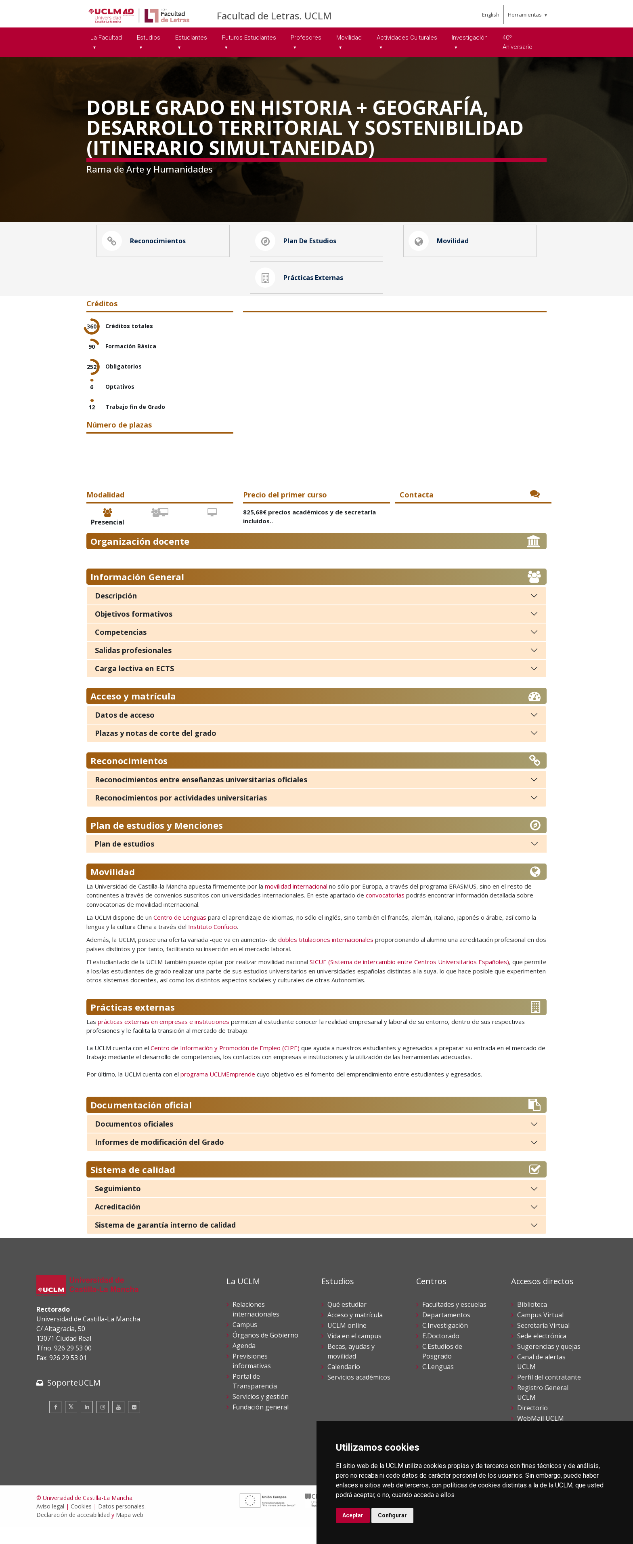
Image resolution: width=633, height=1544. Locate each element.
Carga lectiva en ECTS (134, 685)
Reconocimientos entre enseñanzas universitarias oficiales (201, 796)
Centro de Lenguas (179, 934)
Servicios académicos (358, 1394)
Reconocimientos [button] (146, 245)
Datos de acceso (125, 731)
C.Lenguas (438, 1383)
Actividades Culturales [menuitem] (407, 37)
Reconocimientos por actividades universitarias (181, 814)
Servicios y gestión (261, 1413)
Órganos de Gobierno (265, 1352)
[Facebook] (55, 1424)
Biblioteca (532, 1321)
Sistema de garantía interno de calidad (165, 1242)
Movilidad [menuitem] (349, 37)
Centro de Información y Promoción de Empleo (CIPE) (225, 1064)
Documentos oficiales (134, 1141)
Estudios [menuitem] (148, 37)
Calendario (343, 1383)
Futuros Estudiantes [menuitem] (249, 37)
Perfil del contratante (549, 1394)
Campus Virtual (540, 1331)
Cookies (81, 1523)
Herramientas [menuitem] (525, 14)
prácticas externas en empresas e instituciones (162, 1038)
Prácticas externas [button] (301, 290)
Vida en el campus (354, 1352)
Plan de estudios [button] (297, 245)
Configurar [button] (392, 1515)
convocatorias (385, 912)
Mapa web (129, 1532)
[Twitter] (71, 1424)
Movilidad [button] (441, 245)
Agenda (244, 1362)
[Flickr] (134, 1424)
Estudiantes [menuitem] (191, 37)
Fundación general (261, 1424)
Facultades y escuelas (454, 1321)
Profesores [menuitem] (306, 37)
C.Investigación (445, 1342)
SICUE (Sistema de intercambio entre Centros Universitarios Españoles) (409, 979)
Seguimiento (118, 1205)
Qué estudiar (347, 1321)
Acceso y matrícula (355, 1331)
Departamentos (446, 1331)
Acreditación (117, 1223)
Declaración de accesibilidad (73, 1532)
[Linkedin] (87, 1424)
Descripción (116, 612)
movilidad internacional (296, 903)
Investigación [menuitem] (470, 37)
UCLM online (347, 1342)
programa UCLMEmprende (217, 1091)
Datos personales (121, 1523)
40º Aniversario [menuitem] (517, 42)
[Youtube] (118, 1424)
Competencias (121, 648)
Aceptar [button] (352, 1515)
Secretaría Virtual (543, 1342)
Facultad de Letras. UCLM (274, 15)
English (490, 14)
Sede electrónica (541, 1352)
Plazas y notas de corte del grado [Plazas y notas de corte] (155, 749)
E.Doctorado (440, 1352)
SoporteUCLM (74, 1399)
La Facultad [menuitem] (106, 37)
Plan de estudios (124, 860)
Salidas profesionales (133, 667)
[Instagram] (102, 1424)
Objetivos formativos (133, 630)
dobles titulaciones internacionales (325, 956)
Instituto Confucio (212, 943)
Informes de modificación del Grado (159, 1159)
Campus (245, 1341)
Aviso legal (50, 1523)
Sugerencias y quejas (549, 1363)
